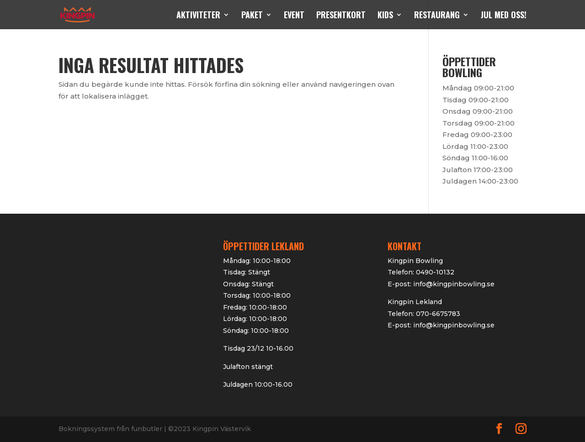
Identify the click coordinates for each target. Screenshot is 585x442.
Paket (252, 16)
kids (385, 16)
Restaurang (437, 16)
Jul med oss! (503, 16)
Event (294, 16)
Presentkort (341, 16)
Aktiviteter (198, 16)
